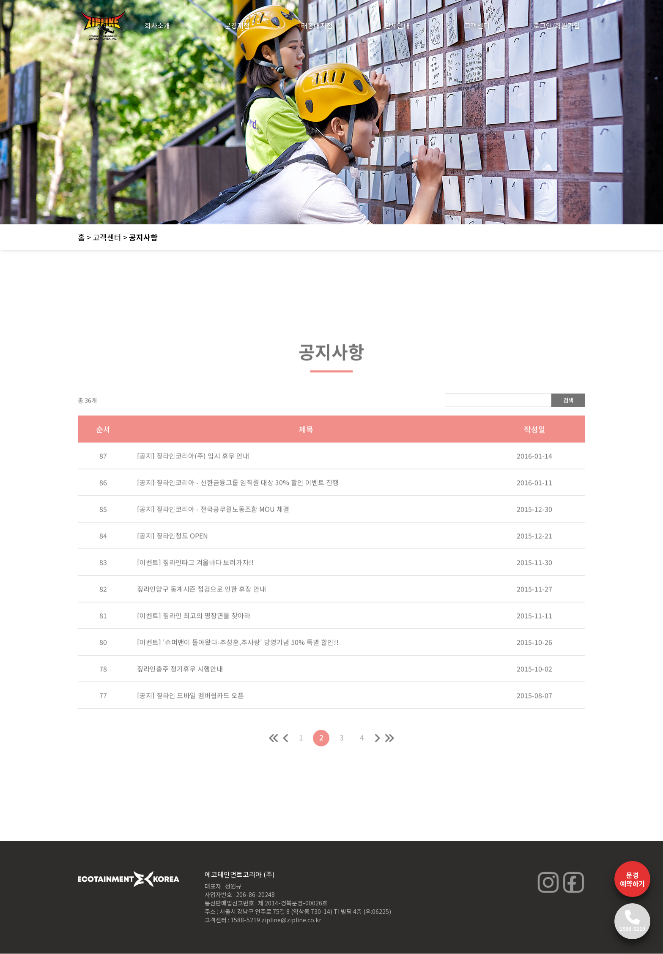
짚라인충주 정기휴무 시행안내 (180, 686)
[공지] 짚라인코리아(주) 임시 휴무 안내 (193, 473)
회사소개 (157, 25)
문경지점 (237, 25)
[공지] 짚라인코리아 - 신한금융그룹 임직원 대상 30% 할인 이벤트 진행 (238, 500)
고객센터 (477, 25)
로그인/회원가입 (556, 25)
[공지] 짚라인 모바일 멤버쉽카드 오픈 (190, 713)
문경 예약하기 (632, 879)
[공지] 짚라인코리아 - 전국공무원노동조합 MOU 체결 (213, 526)
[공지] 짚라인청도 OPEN (172, 553)
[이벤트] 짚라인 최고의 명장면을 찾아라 (193, 633)
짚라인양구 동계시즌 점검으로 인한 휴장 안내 (201, 606)
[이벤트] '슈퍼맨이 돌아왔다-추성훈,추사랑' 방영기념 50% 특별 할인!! (238, 660)
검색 (568, 418)
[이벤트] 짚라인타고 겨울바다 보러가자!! (195, 580)
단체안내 (397, 25)
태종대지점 (317, 25)
